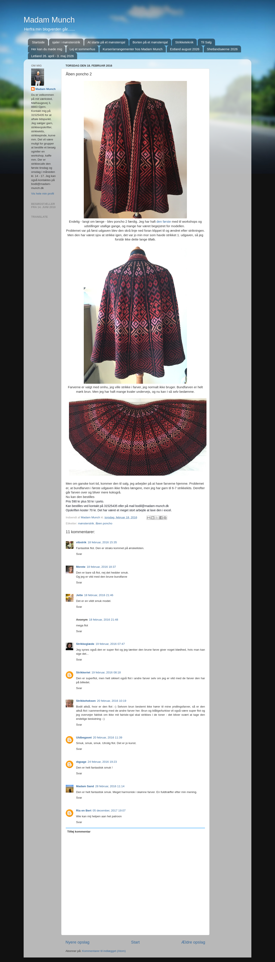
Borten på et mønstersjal (150, 42)
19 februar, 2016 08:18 (106, 672)
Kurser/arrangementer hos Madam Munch (132, 49)
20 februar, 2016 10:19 (111, 700)
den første (164, 221)
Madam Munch (49, 19)
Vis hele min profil (42, 193)
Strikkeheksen (86, 700)
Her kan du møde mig (46, 49)
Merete (81, 566)
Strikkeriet (83, 672)
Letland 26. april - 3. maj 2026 (52, 56)
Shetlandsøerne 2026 (222, 49)
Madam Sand (85, 786)
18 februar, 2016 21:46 (98, 595)
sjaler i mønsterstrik (66, 42)
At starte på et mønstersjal (106, 42)
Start (135, 942)
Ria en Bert (83, 810)
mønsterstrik (86, 523)
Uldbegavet (84, 737)
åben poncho (104, 523)
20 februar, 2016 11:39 (107, 737)
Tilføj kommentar (79, 831)
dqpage (81, 761)
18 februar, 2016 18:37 (101, 566)
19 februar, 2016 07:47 (110, 643)
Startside (38, 42)
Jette (79, 595)
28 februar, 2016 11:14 (109, 786)
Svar (79, 554)
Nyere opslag (77, 942)
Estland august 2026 (184, 49)
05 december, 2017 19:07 (109, 810)
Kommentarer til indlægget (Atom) (104, 951)
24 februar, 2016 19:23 (102, 761)
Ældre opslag (193, 942)
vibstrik (81, 542)
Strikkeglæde (85, 643)
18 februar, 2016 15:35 (102, 542)
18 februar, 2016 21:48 (103, 619)
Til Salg (206, 42)
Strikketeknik (184, 42)
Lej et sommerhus (82, 49)
